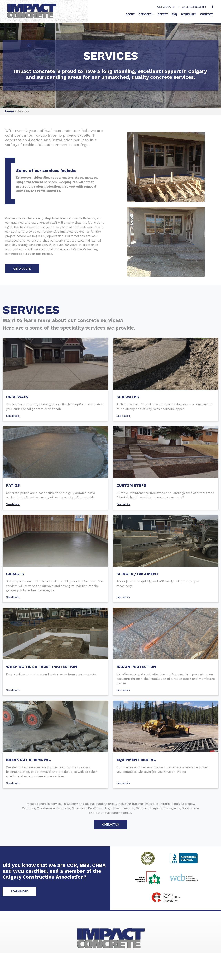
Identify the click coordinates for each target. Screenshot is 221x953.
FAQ (174, 14)
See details (13, 415)
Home (9, 111)
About (130, 14)
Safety (163, 14)
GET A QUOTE (165, 6)
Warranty (188, 14)
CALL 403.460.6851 (194, 6)
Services (145, 14)
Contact (206, 14)
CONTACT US (110, 824)
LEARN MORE (19, 891)
